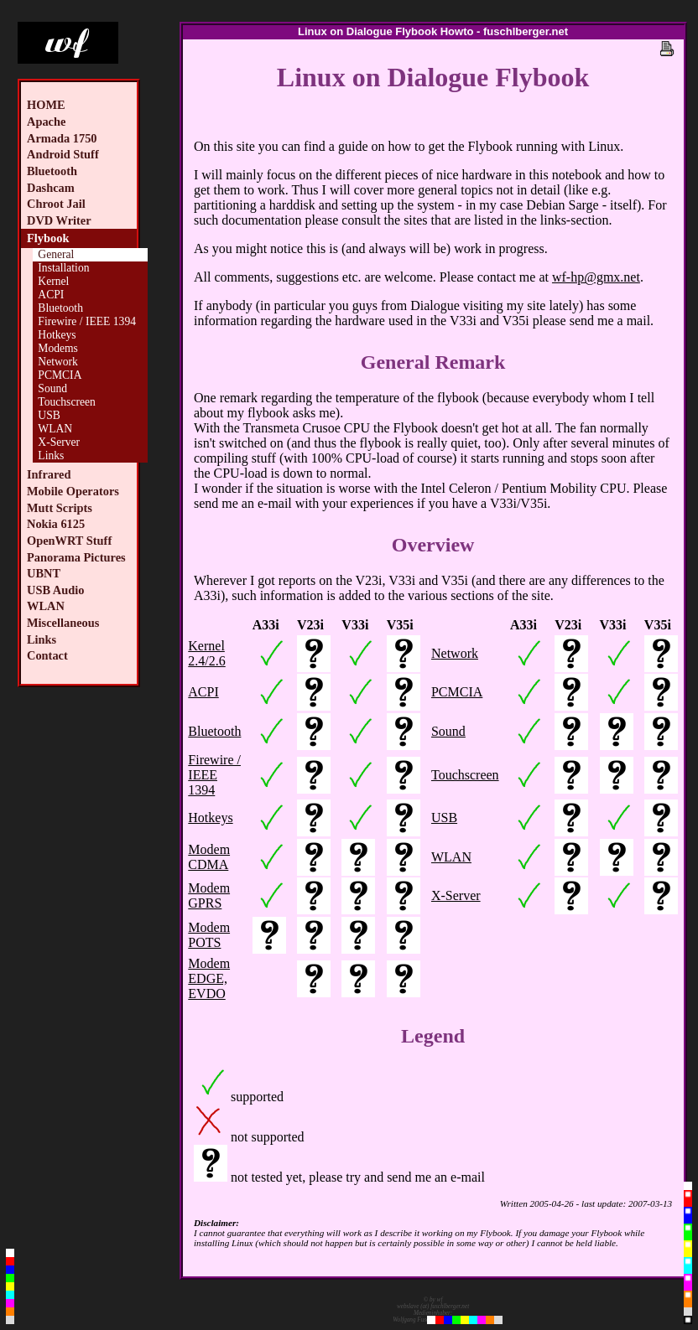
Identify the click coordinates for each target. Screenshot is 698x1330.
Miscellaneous (63, 622)
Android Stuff (63, 154)
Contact (47, 655)
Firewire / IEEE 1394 (87, 321)
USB (49, 415)
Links (51, 455)
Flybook (48, 238)
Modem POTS (209, 935)
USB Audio (55, 590)
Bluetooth (52, 171)
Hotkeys (57, 335)
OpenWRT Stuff (69, 540)
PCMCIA (59, 375)
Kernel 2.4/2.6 (206, 653)
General (56, 254)
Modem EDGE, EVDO (209, 978)
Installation (63, 267)
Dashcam (51, 187)
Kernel (53, 281)
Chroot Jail (56, 203)
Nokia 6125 (56, 523)
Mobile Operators (73, 491)
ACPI (51, 294)
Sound (52, 388)
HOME (46, 104)
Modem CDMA (209, 857)
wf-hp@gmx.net (596, 277)
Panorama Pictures (76, 557)
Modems (58, 348)
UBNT (43, 573)
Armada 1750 (62, 138)
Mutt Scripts (59, 508)
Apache (46, 121)
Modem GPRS (209, 895)
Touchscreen (67, 402)
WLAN (55, 428)
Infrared (49, 474)
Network (58, 361)
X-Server (59, 442)
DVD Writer (59, 220)
